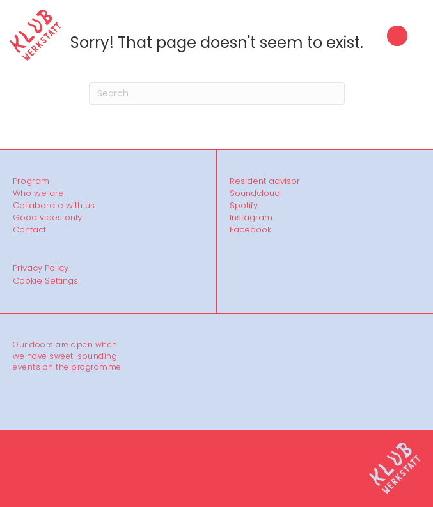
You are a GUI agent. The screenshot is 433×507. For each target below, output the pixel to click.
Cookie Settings (45, 281)
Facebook (250, 230)
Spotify (244, 205)
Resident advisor (265, 181)
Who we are (38, 193)
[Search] (217, 93)
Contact (29, 230)
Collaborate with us (54, 205)
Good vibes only (47, 217)
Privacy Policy (40, 268)
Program (31, 181)
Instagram (251, 217)
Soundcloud (255, 193)
